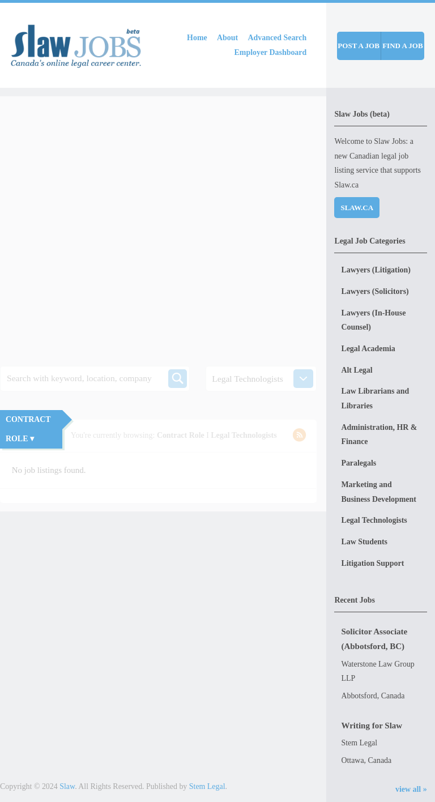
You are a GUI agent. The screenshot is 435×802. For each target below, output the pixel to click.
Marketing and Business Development (378, 492)
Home (197, 37)
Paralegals (358, 463)
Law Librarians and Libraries (375, 398)
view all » (411, 789)
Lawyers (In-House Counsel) (373, 320)
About (227, 37)
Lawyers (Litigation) (375, 270)
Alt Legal (356, 370)
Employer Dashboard (270, 52)
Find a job (402, 45)
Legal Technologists (374, 520)
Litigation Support (372, 563)
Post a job (358, 45)
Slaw (67, 786)
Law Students (364, 541)
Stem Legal (207, 786)
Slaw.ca (356, 207)
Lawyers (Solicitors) (374, 291)
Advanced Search (277, 37)
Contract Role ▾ (28, 429)
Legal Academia (368, 348)
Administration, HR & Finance (379, 434)
